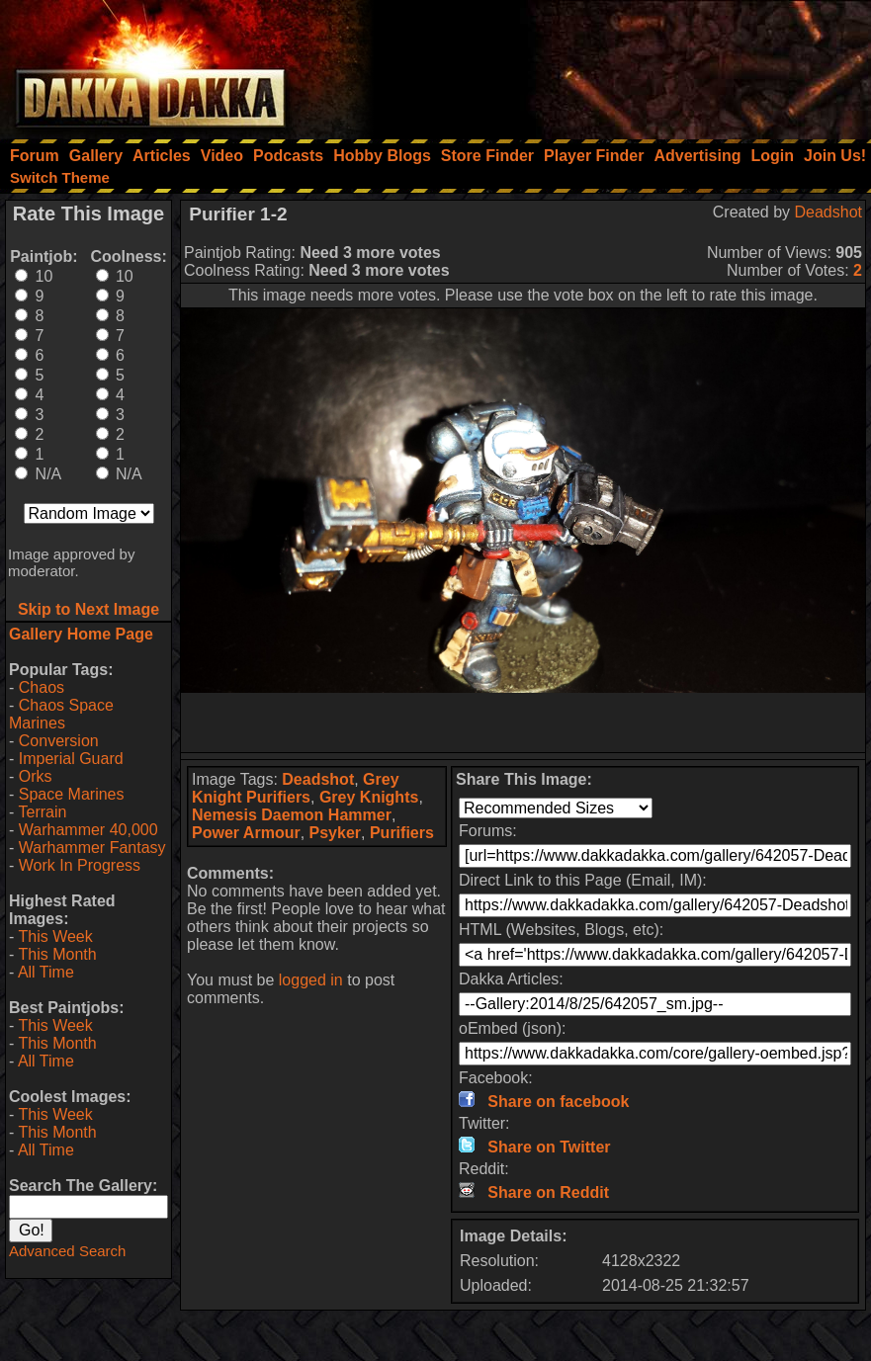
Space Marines (72, 794)
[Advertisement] (605, 64)
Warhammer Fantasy (92, 847)
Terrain (42, 812)
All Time (46, 972)
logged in (311, 980)
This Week (55, 936)
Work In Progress (79, 865)
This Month (57, 954)
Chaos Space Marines (61, 714)
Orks (35, 776)
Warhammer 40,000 (88, 829)
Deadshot (829, 212)
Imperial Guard (71, 758)
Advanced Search (67, 1250)
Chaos (41, 687)
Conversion (59, 740)
